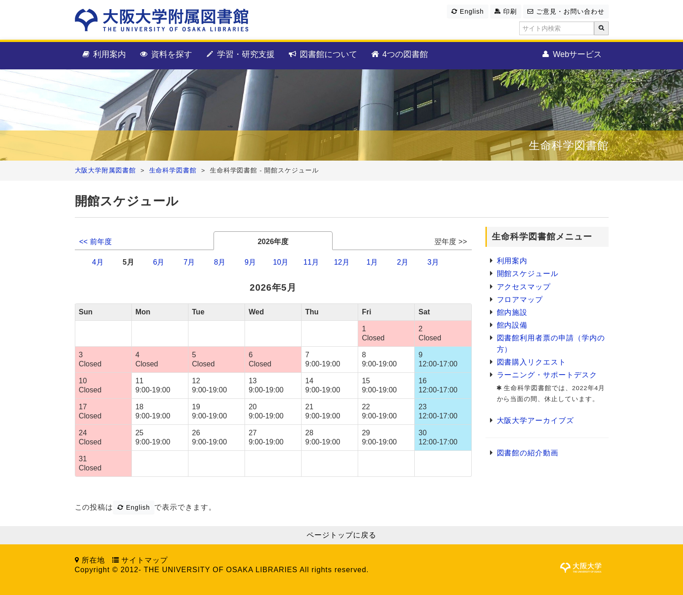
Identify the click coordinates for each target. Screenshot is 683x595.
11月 (311, 262)
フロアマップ (520, 299)
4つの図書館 (399, 55)
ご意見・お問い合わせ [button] (565, 11)
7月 (189, 262)
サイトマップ (144, 560)
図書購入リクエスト (532, 362)
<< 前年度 (95, 241)
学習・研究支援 (240, 55)
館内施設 (512, 312)
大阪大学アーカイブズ (535, 420)
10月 (280, 262)
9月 (250, 262)
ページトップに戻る (341, 535)
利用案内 (103, 55)
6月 (158, 262)
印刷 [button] (506, 11)
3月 (433, 262)
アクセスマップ (524, 287)
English (467, 11)
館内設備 (512, 325)
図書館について (322, 55)
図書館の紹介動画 (528, 453)
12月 (341, 262)
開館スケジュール (528, 273)
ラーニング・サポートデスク (547, 375)
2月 (402, 262)
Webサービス (571, 55)
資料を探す (165, 55)
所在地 (93, 560)
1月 (372, 262)
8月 (219, 262)
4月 (98, 262)
